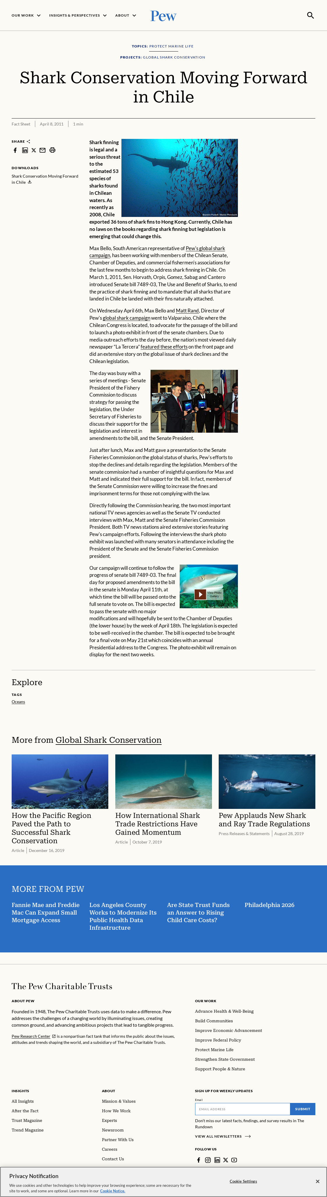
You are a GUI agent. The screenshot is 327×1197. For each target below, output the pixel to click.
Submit (302, 1108)
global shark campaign (126, 317)
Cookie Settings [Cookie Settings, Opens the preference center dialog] (243, 1181)
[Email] (243, 1108)
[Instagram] (207, 1159)
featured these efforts (164, 346)
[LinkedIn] (217, 1159)
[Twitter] (225, 1159)
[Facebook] (198, 1159)
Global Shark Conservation (109, 739)
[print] (52, 149)
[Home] (62, 985)
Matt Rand (187, 310)
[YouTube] (234, 1159)
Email (199, 1099)
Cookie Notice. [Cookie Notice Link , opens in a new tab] (112, 1191)
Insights (20, 1090)
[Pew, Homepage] (164, 15)
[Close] (317, 1181)
